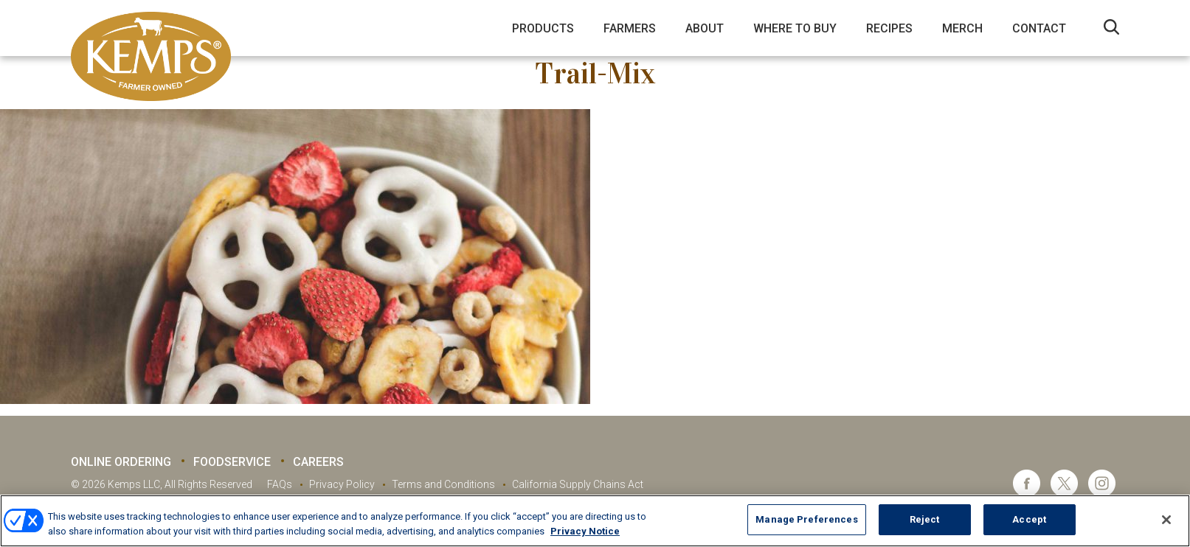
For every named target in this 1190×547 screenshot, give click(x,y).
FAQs (279, 484)
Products (543, 28)
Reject (925, 519)
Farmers (629, 28)
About (704, 28)
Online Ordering (121, 462)
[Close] (1166, 520)
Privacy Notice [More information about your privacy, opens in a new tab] (585, 531)
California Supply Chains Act (577, 484)
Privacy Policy (342, 484)
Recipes (889, 28)
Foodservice (232, 462)
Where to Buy (795, 28)
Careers (318, 462)
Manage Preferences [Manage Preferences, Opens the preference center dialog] (806, 519)
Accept (1029, 519)
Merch (962, 28)
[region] (595, 521)
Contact (1039, 28)
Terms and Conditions (443, 484)
